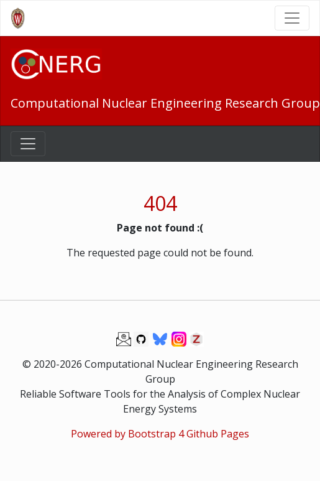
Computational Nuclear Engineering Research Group (165, 103)
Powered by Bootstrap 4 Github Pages (160, 434)
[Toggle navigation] (292, 18)
